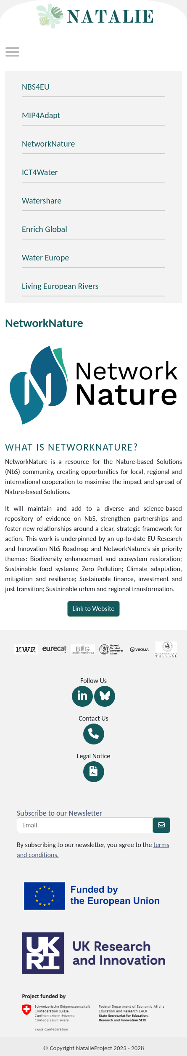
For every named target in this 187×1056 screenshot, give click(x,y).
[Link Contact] (93, 734)
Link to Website (94, 609)
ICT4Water (40, 172)
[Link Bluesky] (104, 696)
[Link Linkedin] (82, 696)
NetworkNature (48, 144)
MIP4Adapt (41, 115)
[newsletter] (161, 825)
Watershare (41, 201)
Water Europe (45, 257)
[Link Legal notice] (93, 771)
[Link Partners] (22, 649)
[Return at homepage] (94, 15)
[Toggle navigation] (12, 53)
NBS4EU (36, 87)
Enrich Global (44, 229)
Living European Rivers (60, 286)
